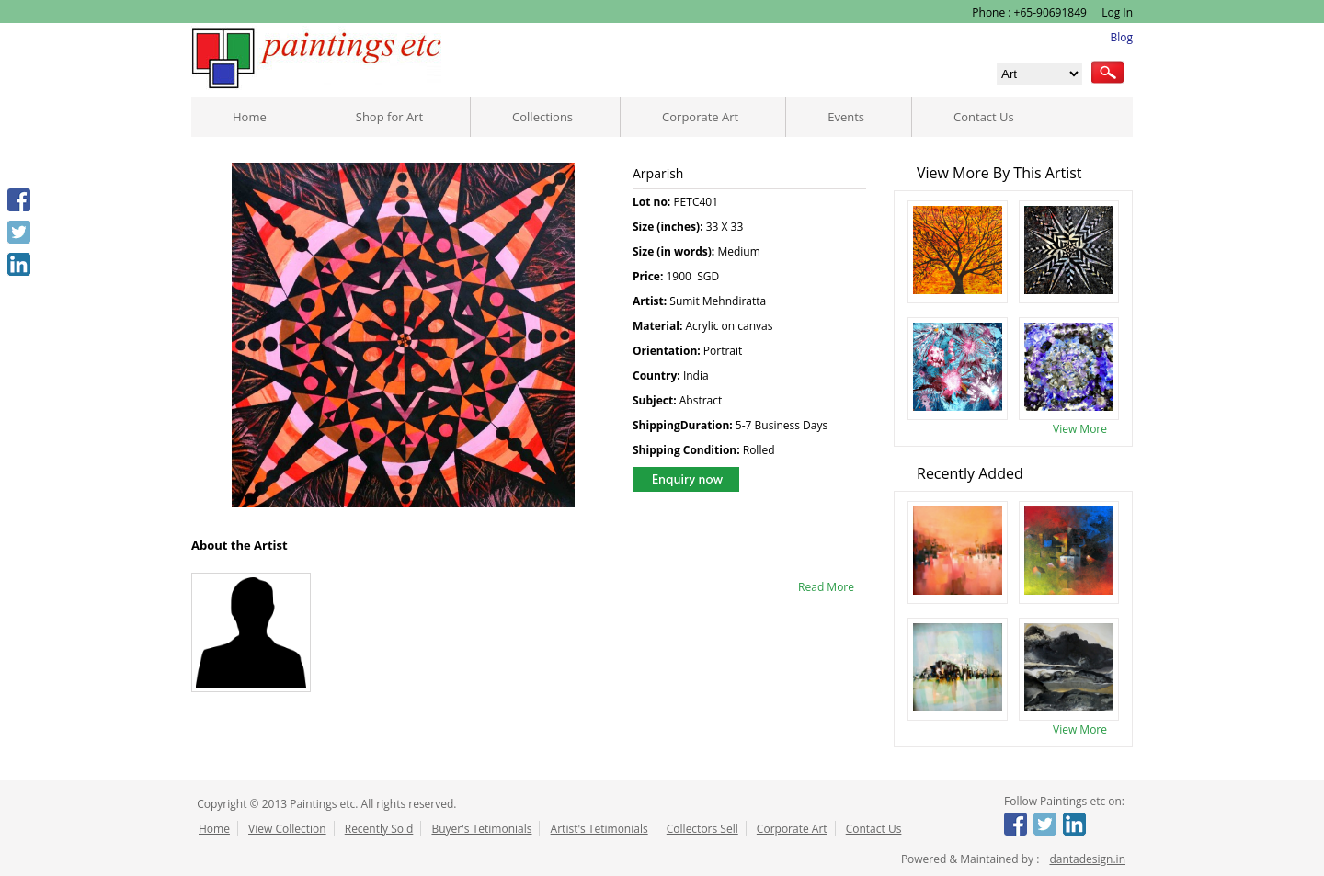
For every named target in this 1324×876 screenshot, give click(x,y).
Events (846, 116)
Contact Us (983, 116)
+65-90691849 (1050, 12)
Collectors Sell (702, 828)
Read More (826, 587)
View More (1080, 429)
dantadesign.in (1087, 859)
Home (250, 116)
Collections (542, 116)
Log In (1116, 12)
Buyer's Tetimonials (481, 828)
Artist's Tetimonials (599, 828)
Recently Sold (379, 828)
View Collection (287, 828)
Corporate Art (700, 116)
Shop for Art (389, 116)
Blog (1121, 37)
